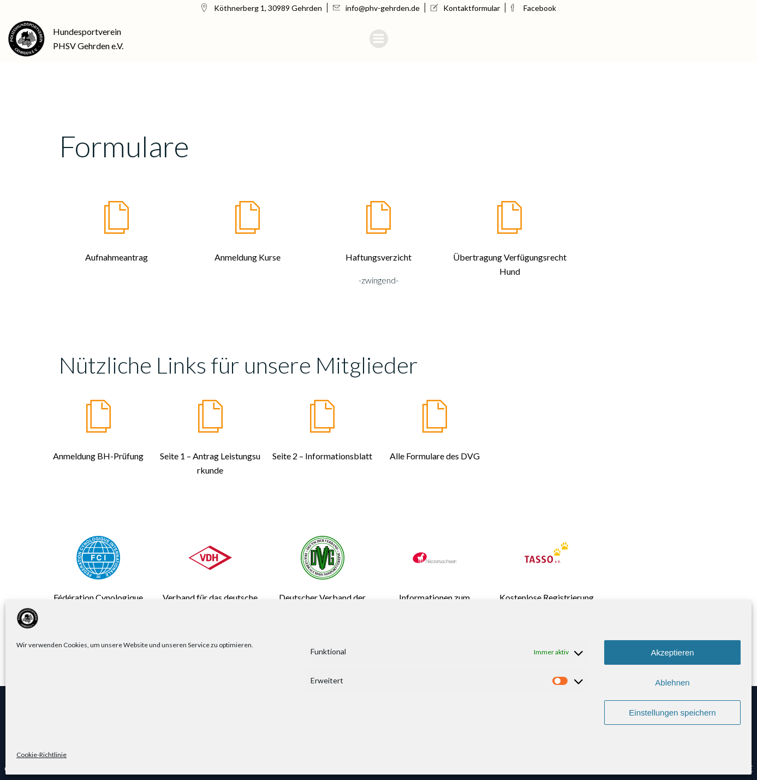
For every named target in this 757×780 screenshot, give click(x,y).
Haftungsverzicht (378, 257)
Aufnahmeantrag (116, 257)
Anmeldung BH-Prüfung (98, 456)
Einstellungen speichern (672, 712)
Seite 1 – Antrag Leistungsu (210, 456)
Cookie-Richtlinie (41, 755)
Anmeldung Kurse (247, 257)
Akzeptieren (672, 652)
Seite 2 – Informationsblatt (322, 456)
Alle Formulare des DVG (435, 456)
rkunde (210, 470)
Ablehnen (672, 682)
